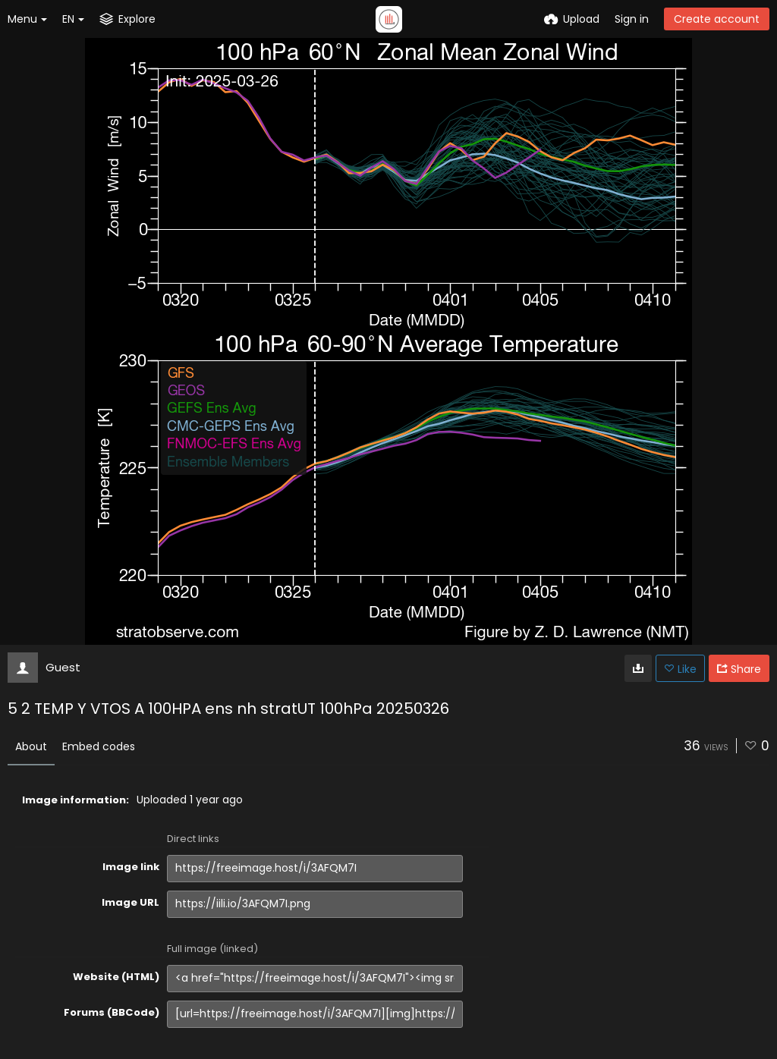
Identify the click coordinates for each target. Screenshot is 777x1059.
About (31, 746)
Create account (717, 19)
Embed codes (98, 746)
